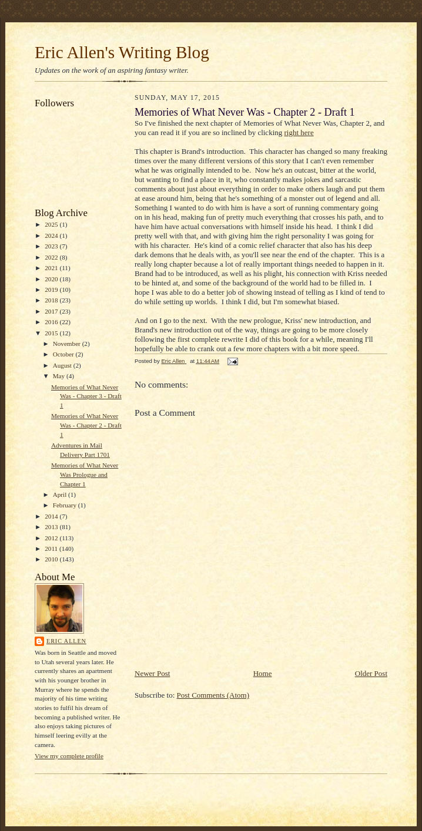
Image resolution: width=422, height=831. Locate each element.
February (65, 505)
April (60, 494)
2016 (52, 321)
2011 (52, 548)
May (59, 375)
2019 (52, 289)
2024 (52, 235)
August (63, 365)
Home (262, 673)
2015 (52, 333)
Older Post (371, 673)
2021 (52, 267)
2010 (52, 559)
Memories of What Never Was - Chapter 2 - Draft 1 (86, 425)
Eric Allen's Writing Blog (122, 52)
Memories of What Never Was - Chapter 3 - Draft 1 (86, 396)
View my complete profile (69, 755)
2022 (52, 257)
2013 (52, 526)
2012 (52, 537)
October (64, 354)
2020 (52, 278)
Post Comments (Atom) (213, 695)
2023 (52, 246)
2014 (52, 516)
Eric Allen (66, 641)
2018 (52, 300)
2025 (52, 224)
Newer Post (152, 673)
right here (299, 132)
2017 (52, 311)
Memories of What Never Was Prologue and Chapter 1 (84, 474)
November (67, 343)
